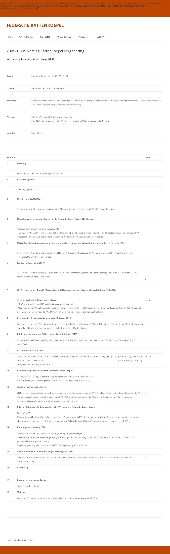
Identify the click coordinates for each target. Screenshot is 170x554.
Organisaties (64, 36)
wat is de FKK (26, 36)
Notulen (45, 36)
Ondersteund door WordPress (20, 540)
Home (10, 36)
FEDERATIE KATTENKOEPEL (35, 25)
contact (101, 36)
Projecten (84, 36)
